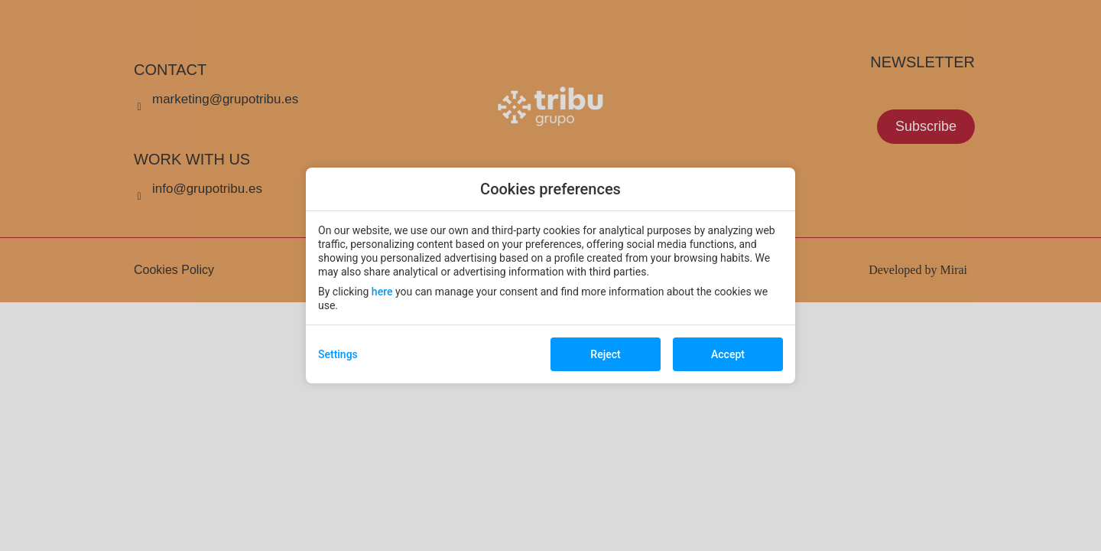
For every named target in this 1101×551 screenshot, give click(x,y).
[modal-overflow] (550, 275)
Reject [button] (605, 354)
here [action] (382, 291)
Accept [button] (728, 354)
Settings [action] (338, 354)
